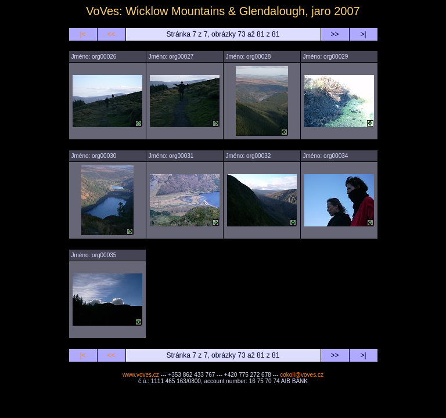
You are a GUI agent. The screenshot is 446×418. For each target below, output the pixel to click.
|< (82, 34)
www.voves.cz (141, 375)
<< (111, 34)
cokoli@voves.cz (301, 375)
